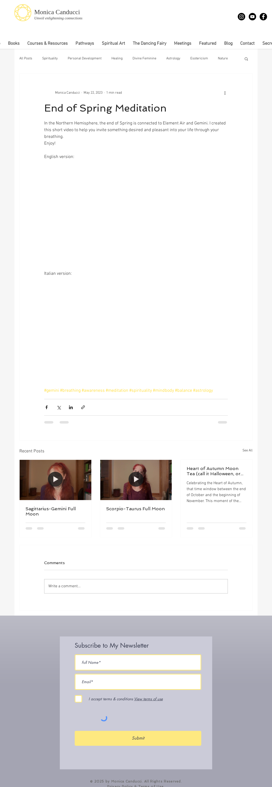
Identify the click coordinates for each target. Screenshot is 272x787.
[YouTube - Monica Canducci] (252, 16)
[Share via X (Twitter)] (58, 407)
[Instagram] (241, 16)
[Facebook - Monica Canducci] (263, 16)
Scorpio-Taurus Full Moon (135, 508)
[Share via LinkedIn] (70, 407)
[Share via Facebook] (46, 407)
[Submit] (138, 738)
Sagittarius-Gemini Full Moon (51, 511)
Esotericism (199, 58)
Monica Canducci (57, 12)
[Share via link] (83, 407)
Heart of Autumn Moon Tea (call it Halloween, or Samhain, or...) (213, 471)
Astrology (173, 58)
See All (247, 450)
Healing (117, 58)
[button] (246, 59)
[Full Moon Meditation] (55, 480)
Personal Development (85, 58)
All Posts (25, 58)
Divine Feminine (144, 58)
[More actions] (225, 93)
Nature (223, 58)
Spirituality (50, 58)
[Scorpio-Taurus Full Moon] (136, 480)
